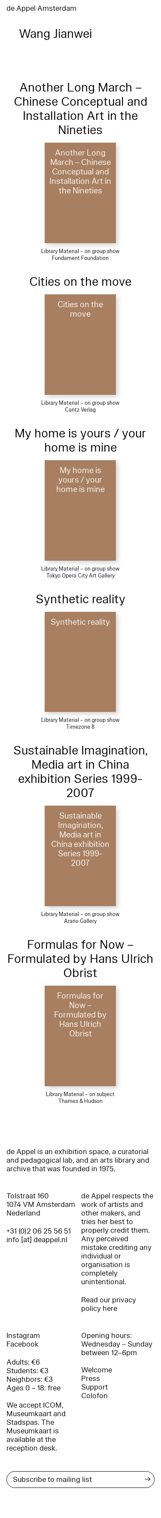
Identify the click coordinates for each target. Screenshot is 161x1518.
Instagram (23, 1336)
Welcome (96, 1370)
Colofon (94, 1396)
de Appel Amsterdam (41, 8)
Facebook (22, 1344)
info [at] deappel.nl (36, 1240)
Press (90, 1379)
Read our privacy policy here (108, 1304)
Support (94, 1387)
